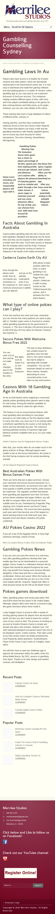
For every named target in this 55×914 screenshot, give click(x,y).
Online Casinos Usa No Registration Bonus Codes (26, 441)
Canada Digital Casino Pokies (28, 710)
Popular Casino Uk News (26, 683)
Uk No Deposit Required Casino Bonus (20, 465)
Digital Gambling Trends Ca (27, 755)
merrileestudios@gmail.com (17, 817)
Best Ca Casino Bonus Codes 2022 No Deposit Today (27, 542)
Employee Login (12, 903)
